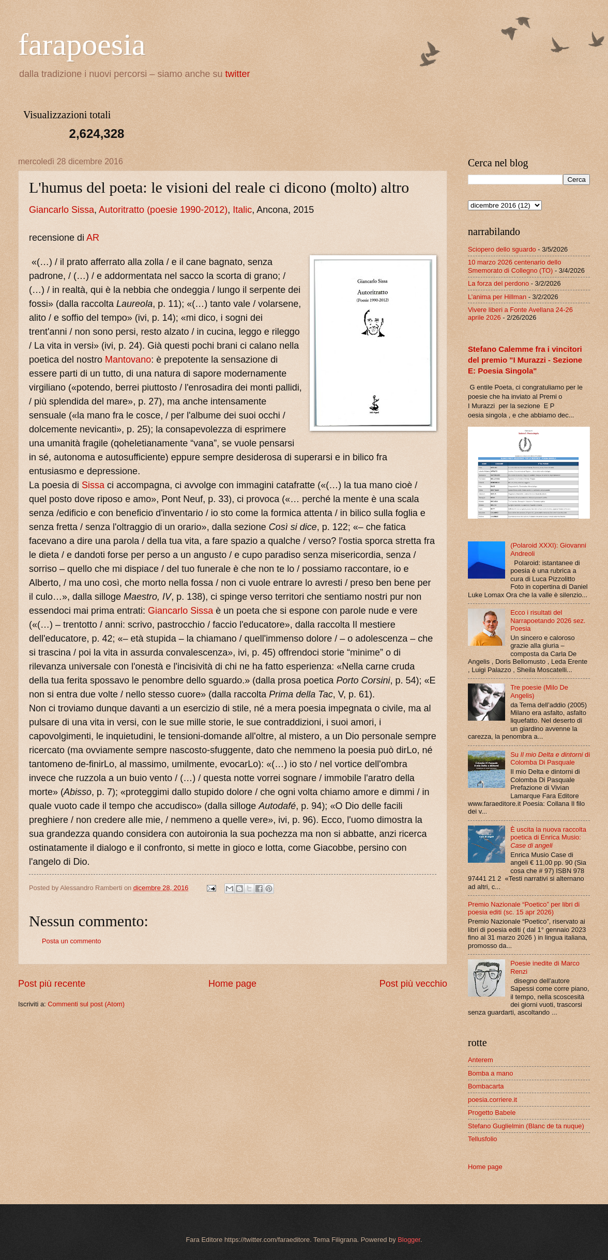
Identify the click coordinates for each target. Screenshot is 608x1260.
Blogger (409, 1239)
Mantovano (128, 359)
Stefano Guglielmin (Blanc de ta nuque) (526, 1126)
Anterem (480, 1060)
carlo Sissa (71, 210)
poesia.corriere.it (492, 1099)
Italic (242, 210)
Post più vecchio (413, 983)
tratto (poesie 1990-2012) (175, 210)
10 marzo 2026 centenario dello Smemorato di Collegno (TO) (514, 266)
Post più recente (51, 983)
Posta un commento (71, 941)
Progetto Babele (491, 1112)
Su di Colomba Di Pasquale (550, 758)
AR (92, 237)
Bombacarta (486, 1086)
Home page (232, 983)
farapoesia (82, 44)
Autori (111, 210)
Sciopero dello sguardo (502, 249)
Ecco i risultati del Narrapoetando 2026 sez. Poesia (547, 620)
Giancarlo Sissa (180, 610)
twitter (237, 74)
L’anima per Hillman (497, 297)
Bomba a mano (490, 1073)
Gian (39, 210)
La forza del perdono (498, 283)
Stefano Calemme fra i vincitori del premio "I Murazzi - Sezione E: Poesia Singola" (525, 360)
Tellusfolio (482, 1139)
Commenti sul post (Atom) (86, 1004)
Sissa (93, 485)
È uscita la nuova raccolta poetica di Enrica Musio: (548, 837)
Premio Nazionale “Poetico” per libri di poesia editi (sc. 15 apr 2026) (524, 908)
